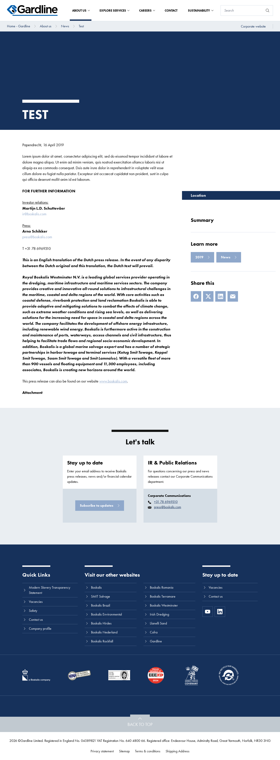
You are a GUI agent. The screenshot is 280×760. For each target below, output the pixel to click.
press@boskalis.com (37, 236)
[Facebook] (196, 296)
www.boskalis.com (113, 381)
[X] (208, 296)
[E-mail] (233, 296)
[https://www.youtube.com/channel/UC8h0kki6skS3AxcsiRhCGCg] (207, 611)
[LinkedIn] (220, 296)
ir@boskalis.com (34, 213)
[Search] (242, 10)
